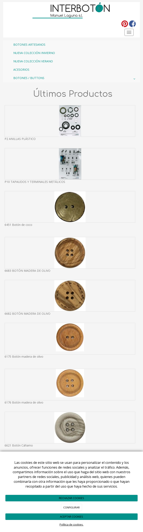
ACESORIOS (21, 70)
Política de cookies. (71, 524)
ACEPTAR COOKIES (71, 516)
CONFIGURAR (71, 507)
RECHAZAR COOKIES (71, 498)
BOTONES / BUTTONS (75, 79)
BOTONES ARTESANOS (29, 45)
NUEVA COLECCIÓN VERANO (33, 61)
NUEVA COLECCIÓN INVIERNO (34, 53)
